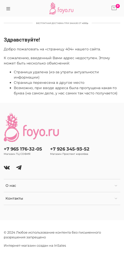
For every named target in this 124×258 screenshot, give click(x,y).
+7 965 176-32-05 (23, 149)
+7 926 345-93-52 (69, 149)
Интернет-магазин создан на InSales (35, 245)
